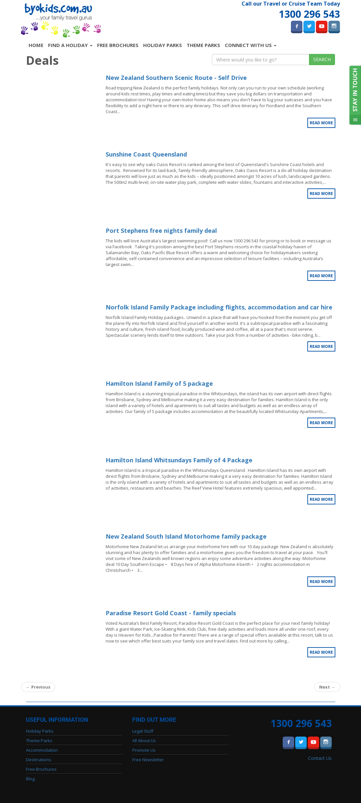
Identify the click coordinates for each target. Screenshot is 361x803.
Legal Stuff (142, 731)
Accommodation (42, 750)
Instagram (334, 26)
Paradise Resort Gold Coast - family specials (171, 613)
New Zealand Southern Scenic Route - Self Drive (176, 78)
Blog (30, 779)
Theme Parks (203, 45)
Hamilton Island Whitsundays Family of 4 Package (179, 460)
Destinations (38, 760)
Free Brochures (118, 45)
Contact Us (320, 758)
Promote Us (144, 750)
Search (322, 59)
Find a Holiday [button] (70, 45)
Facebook (296, 26)
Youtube (321, 26)
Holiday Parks (162, 45)
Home (37, 44)
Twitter (309, 26)
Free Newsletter (148, 760)
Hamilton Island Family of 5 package (159, 383)
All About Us (144, 740)
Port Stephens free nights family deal (161, 230)
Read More (321, 123)
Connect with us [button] (250, 45)
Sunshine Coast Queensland (146, 154)
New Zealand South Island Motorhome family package (186, 536)
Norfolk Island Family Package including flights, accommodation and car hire (219, 307)
